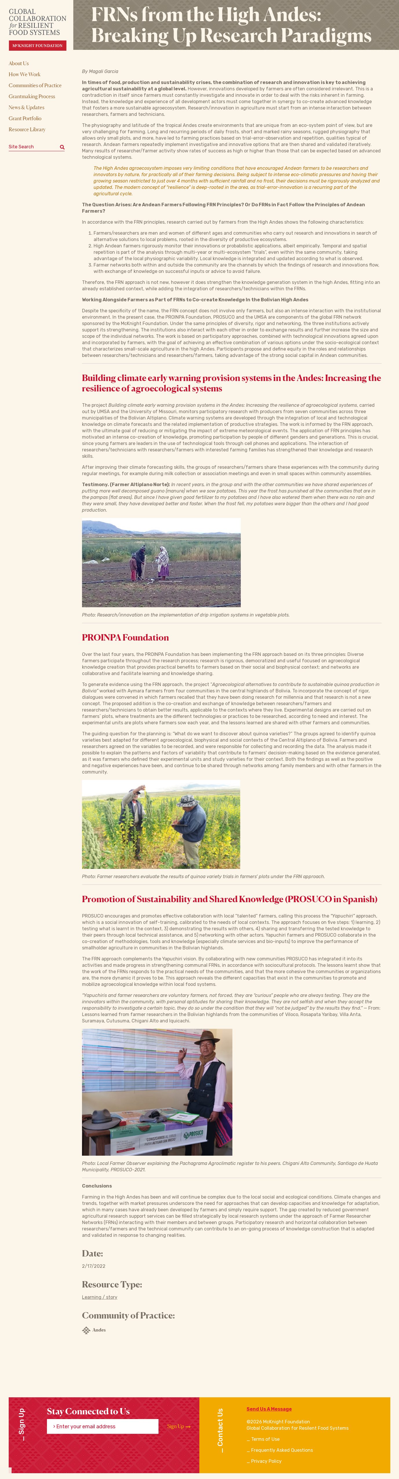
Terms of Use (265, 1439)
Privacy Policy (266, 1461)
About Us (19, 63)
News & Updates (26, 107)
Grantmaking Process (32, 96)
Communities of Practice (35, 85)
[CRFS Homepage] (43, 30)
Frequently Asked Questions (282, 1450)
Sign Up (179, 1426)
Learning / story (99, 1297)
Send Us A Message (269, 1409)
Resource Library (27, 129)
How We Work (25, 74)
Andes (94, 1330)
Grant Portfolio (25, 118)
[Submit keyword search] (62, 146)
